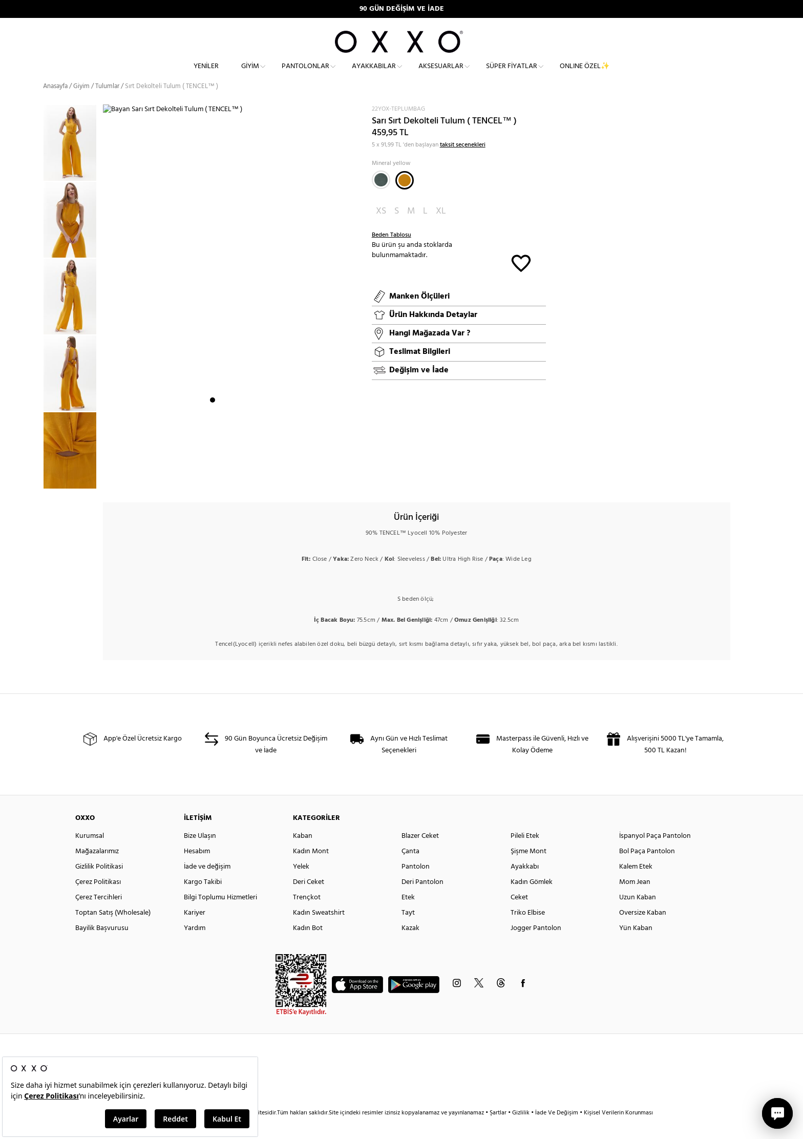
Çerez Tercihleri (98, 915)
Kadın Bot (308, 946)
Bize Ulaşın (200, 854)
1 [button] (212, 478)
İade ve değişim (207, 885)
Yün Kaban (635, 946)
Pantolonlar (305, 74)
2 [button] (221, 478)
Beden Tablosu (391, 253)
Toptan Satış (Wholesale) (113, 931)
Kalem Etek (635, 885)
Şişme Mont (528, 869)
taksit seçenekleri (462, 163)
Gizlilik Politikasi (99, 885)
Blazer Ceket (420, 854)
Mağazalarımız (97, 869)
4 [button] (240, 478)
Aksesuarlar (440, 74)
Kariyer (194, 931)
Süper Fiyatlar (511, 74)
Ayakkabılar (374, 74)
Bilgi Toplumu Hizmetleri (220, 915)
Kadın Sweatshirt (319, 931)
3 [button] (231, 478)
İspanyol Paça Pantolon (655, 854)
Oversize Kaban (642, 931)
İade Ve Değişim (556, 1131)
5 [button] (249, 478)
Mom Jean (634, 900)
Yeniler (206, 74)
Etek (408, 915)
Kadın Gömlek (532, 900)
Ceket (519, 915)
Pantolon (416, 885)
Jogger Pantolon (536, 946)
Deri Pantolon (422, 900)
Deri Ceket (308, 900)
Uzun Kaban (637, 915)
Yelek (301, 885)
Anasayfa (55, 104)
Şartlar (499, 1131)
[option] (73, 161)
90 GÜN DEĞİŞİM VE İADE (402, 9)
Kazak (410, 946)
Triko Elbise (528, 931)
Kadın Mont (311, 869)
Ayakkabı (525, 885)
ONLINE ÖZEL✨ (584, 74)
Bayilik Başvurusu (102, 946)
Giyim (250, 74)
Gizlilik (521, 1131)
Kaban (302, 854)
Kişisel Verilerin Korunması (618, 1131)
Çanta (410, 869)
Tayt (408, 931)
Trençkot (307, 915)
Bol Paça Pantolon (647, 869)
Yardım (194, 946)
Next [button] (108, 309)
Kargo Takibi (203, 900)
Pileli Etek (525, 854)
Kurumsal (89, 854)
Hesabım (197, 869)
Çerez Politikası (98, 900)
